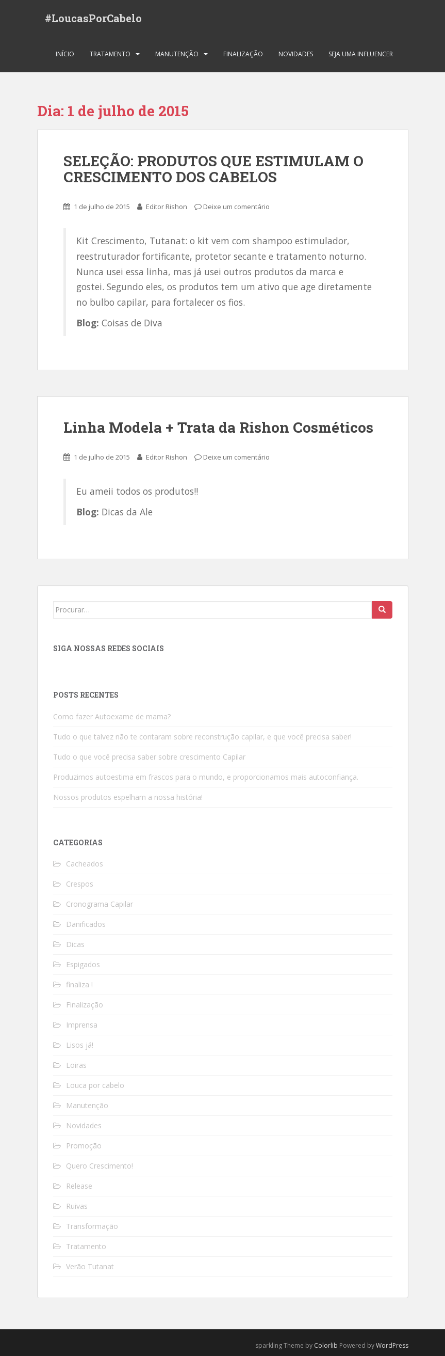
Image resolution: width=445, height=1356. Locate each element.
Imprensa (81, 1025)
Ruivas (77, 1206)
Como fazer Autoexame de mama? (112, 716)
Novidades (295, 54)
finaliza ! (79, 984)
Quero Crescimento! (99, 1166)
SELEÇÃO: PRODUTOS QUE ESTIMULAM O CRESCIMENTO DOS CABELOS (213, 168)
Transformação (92, 1226)
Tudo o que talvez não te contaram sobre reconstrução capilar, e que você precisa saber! (202, 737)
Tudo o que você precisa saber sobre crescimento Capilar (149, 757)
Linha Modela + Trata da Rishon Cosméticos (218, 427)
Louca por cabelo (95, 1085)
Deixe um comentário (236, 206)
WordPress (392, 1345)
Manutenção (177, 54)
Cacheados (84, 864)
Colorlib (326, 1345)
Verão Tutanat (90, 1266)
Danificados (86, 924)
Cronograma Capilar (99, 904)
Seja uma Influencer (360, 54)
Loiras (76, 1065)
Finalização (243, 54)
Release (79, 1186)
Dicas (75, 944)
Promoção (84, 1145)
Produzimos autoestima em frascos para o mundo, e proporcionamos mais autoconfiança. (205, 777)
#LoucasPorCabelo (93, 18)
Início (65, 54)
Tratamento (110, 54)
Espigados (83, 964)
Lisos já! (79, 1045)
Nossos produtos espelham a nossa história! (128, 797)
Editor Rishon (166, 206)
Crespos (79, 884)
